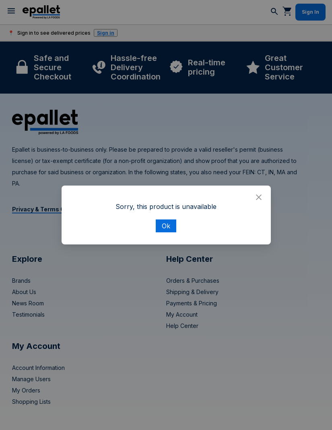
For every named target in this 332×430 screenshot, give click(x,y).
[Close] (259, 197)
